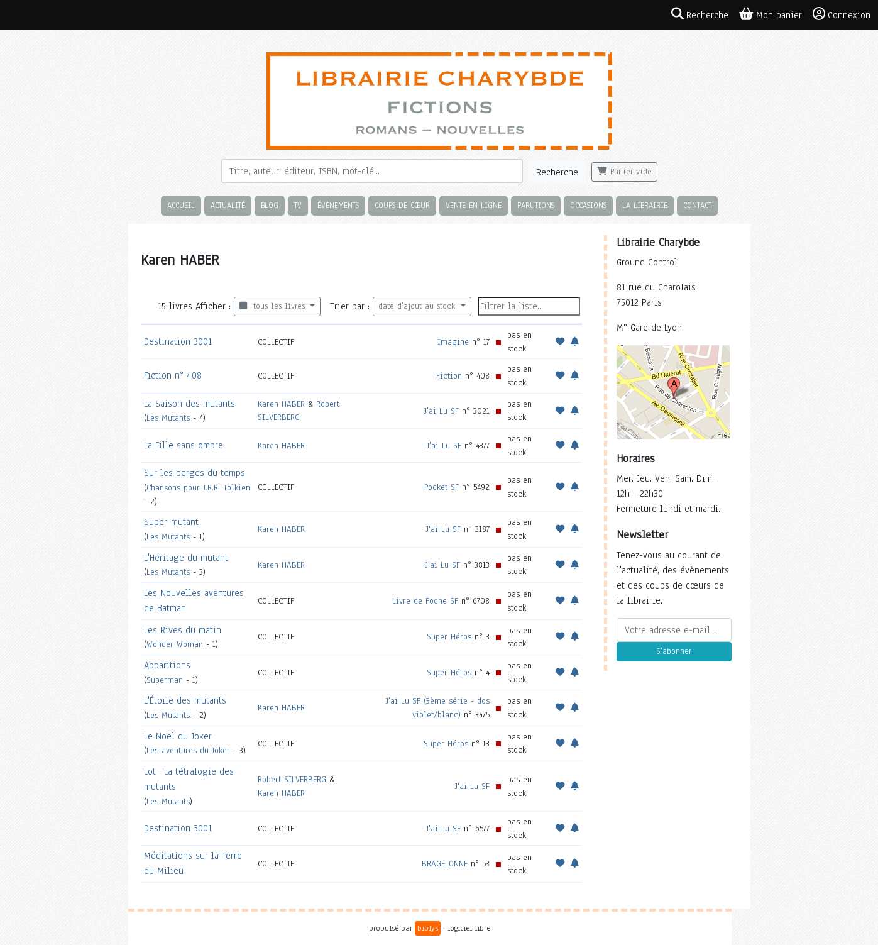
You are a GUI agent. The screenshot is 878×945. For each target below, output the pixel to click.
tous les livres (273, 306)
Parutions (535, 205)
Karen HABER (281, 404)
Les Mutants (168, 418)
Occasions (588, 205)
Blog (269, 205)
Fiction (449, 376)
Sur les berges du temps (194, 473)
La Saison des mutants (189, 403)
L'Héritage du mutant (186, 557)
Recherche (557, 172)
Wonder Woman (174, 644)
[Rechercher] (372, 171)
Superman (164, 680)
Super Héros (449, 637)
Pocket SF (441, 487)
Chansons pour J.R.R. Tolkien (198, 488)
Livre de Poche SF (425, 601)
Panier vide (624, 171)
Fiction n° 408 (173, 375)
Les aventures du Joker (188, 750)
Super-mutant (171, 522)
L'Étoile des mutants (185, 700)
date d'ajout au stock (418, 306)
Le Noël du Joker (178, 736)
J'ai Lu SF (441, 411)
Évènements (338, 205)
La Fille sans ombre (183, 445)
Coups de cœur (402, 205)
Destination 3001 (178, 341)
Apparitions (167, 665)
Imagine (453, 342)
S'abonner (673, 651)
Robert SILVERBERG (292, 779)
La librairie (644, 205)
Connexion (841, 14)
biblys (427, 928)
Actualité (228, 205)
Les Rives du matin (182, 630)
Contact (697, 205)
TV (298, 205)
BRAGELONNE (445, 864)
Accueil (181, 205)
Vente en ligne (474, 205)
